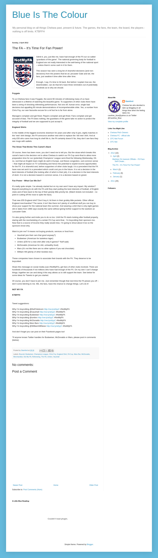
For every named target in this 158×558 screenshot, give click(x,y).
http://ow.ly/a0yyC (52, 309)
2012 (113, 153)
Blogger (90, 544)
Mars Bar (77, 354)
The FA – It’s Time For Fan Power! (126, 165)
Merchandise (18, 357)
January (116, 177)
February (117, 173)
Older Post (93, 485)
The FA (43, 357)
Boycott (22, 354)
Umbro (49, 357)
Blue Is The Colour (50, 15)
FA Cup (70, 354)
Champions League (41, 354)
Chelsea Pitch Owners (119, 133)
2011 (113, 181)
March (115, 169)
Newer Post (17, 485)
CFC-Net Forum (116, 139)
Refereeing (36, 357)
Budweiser (29, 354)
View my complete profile (118, 122)
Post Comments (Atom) (32, 490)
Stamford (129, 101)
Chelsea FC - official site (120, 136)
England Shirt (62, 354)
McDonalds (85, 354)
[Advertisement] (55, 461)
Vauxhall (56, 357)
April (115, 156)
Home (55, 485)
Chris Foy (52, 354)
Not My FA (27, 357)
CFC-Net (113, 142)
